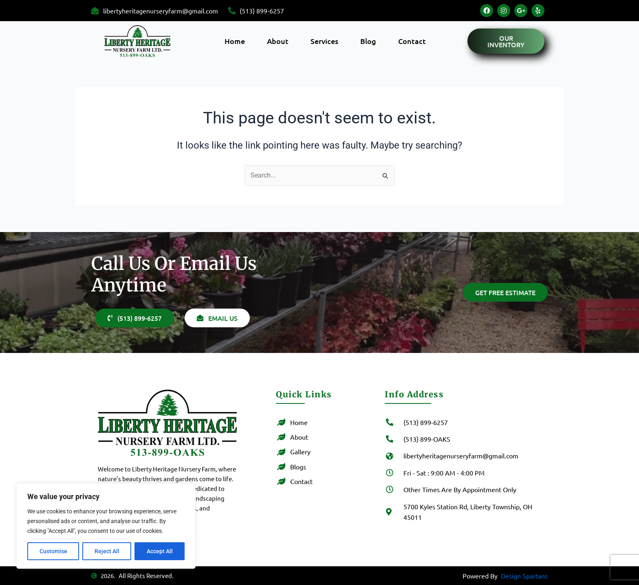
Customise (53, 551)
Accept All (160, 551)
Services (324, 41)
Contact (412, 41)
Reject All (107, 551)
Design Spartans (524, 576)
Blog (368, 41)
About (278, 41)
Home (235, 41)
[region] (106, 526)
